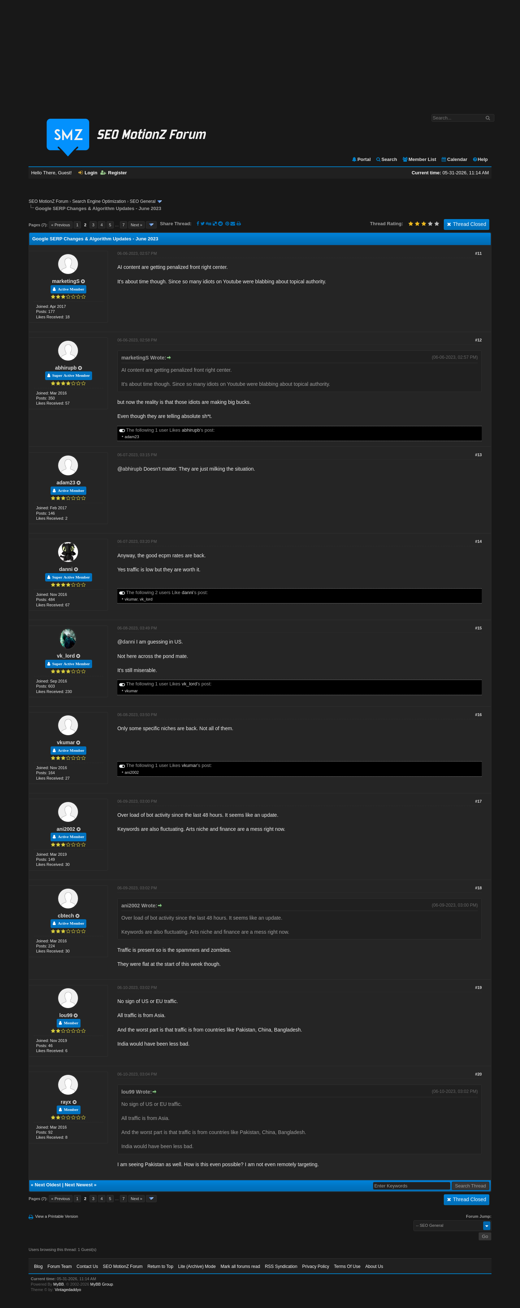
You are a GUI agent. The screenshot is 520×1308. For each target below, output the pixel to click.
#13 (478, 455)
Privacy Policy (315, 1266)
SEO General (142, 201)
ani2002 (132, 772)
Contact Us (87, 1266)
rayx (66, 1102)
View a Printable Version (56, 1216)
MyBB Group (101, 1284)
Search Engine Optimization (99, 201)
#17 (478, 801)
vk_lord (146, 599)
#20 (478, 1074)
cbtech (66, 916)
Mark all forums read (240, 1266)
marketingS (65, 281)
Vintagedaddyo (68, 1289)
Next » (136, 225)
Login (87, 172)
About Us (374, 1266)
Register (113, 172)
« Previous (60, 225)
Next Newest (78, 1184)
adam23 (132, 437)
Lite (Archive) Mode (197, 1266)
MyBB (58, 1284)
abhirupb (66, 368)
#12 (478, 340)
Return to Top (160, 1266)
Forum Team (60, 1266)
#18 (478, 888)
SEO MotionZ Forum (48, 201)
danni (66, 569)
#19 (478, 987)
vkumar (131, 599)
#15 (478, 628)
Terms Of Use (347, 1266)
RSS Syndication (281, 1266)
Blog (38, 1266)
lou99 (66, 1015)
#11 (478, 253)
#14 (478, 541)
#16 (478, 714)
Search (386, 159)
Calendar (454, 159)
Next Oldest (48, 1184)
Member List (419, 159)
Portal (361, 159)
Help (480, 159)
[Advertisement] (260, 53)
